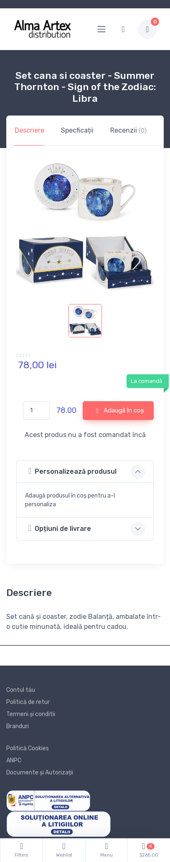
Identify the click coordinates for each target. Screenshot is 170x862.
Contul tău (20, 690)
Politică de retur (28, 702)
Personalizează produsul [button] (72, 471)
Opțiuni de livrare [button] (59, 528)
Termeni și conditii (30, 714)
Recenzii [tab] (128, 130)
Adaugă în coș (120, 411)
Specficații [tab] (77, 130)
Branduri (17, 726)
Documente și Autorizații (39, 772)
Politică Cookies (27, 748)
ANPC (13, 760)
